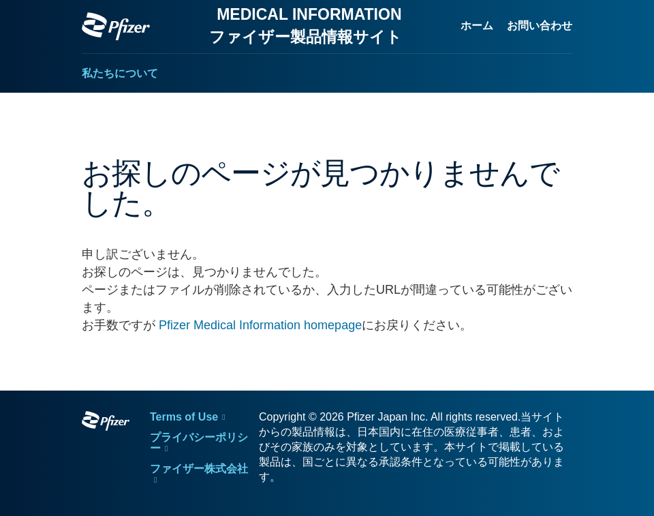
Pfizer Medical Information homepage (260, 325)
